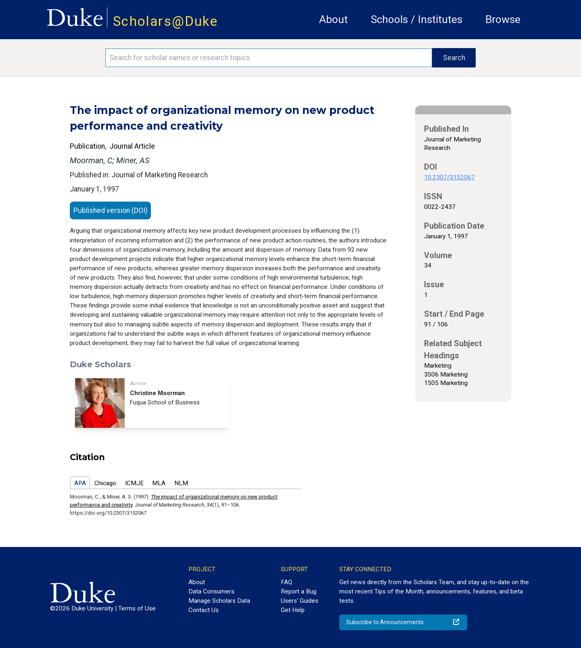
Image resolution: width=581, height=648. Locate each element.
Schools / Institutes (416, 19)
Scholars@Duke (165, 21)
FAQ (286, 582)
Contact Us (203, 610)
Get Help (293, 610)
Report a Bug (298, 591)
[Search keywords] (268, 57)
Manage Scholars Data (219, 600)
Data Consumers (211, 591)
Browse (502, 19)
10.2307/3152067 (449, 177)
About (333, 19)
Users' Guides (299, 600)
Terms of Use (137, 608)
